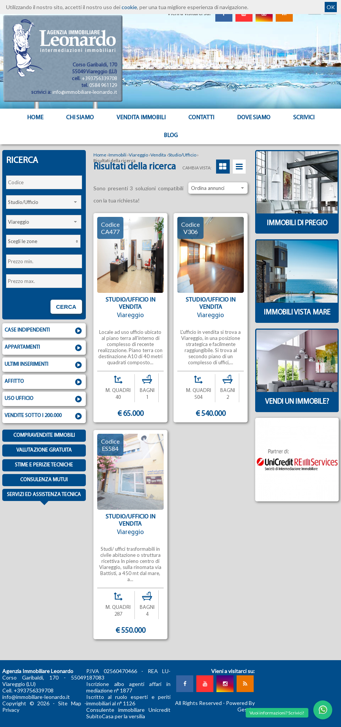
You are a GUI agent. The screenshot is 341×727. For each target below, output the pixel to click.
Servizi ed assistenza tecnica (44, 496)
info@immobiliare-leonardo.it (84, 92)
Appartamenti (44, 348)
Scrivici (303, 118)
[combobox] (43, 202)
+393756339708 (99, 79)
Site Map (69, 703)
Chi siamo (80, 118)
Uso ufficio (44, 399)
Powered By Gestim (240, 706)
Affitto (44, 382)
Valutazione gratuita (44, 450)
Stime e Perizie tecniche (44, 465)
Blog (171, 136)
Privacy (10, 709)
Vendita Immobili (141, 118)
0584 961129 (103, 86)
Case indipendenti (44, 331)
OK (331, 7)
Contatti (201, 118)
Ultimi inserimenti (44, 365)
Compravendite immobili (44, 435)
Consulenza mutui (44, 480)
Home (35, 118)
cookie (129, 7)
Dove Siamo (253, 118)
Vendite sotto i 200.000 (44, 416)
